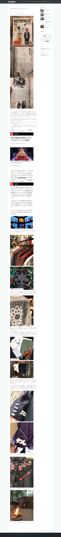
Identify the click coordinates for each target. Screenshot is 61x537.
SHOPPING (33, 1)
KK (16, 10)
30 (46, 41)
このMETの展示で (12, 12)
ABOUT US (36, 1)
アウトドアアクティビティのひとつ (31, 109)
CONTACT (40, 1)
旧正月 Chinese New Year (48, 13)
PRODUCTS (29, 1)
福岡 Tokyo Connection (47, 9)
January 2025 (46, 33)
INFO (24, 1)
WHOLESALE (44, 1)
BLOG (26, 1)
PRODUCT (26, 10)
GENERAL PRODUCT (22, 10)
